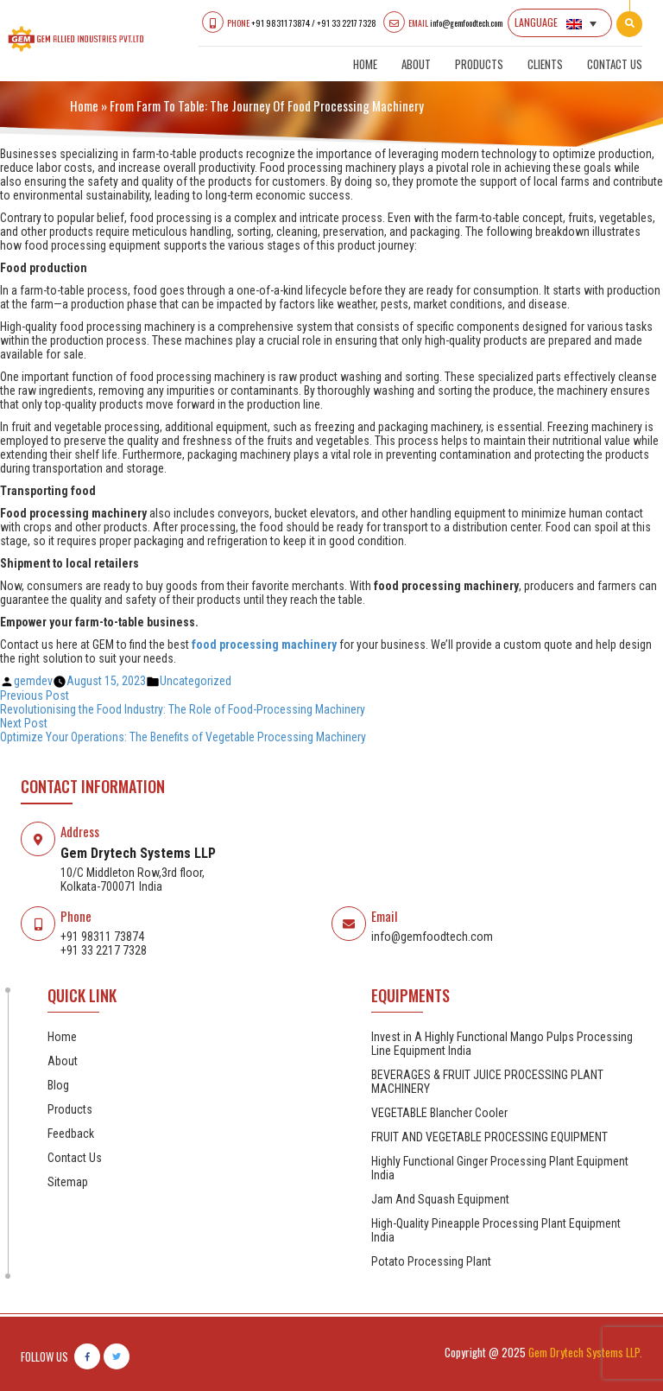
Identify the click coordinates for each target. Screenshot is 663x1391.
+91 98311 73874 (280, 22)
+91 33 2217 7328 (346, 22)
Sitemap (67, 1182)
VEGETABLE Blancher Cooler (439, 1113)
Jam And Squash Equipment (440, 1199)
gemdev (33, 681)
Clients (545, 64)
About (416, 64)
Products (479, 64)
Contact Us (614, 64)
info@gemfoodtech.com (466, 22)
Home (365, 64)
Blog (58, 1085)
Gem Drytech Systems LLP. (585, 1352)
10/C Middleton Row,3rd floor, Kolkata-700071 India (132, 879)
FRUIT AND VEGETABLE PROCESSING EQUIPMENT (489, 1137)
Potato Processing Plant (431, 1261)
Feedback (70, 1133)
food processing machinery (264, 644)
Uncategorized (195, 681)
